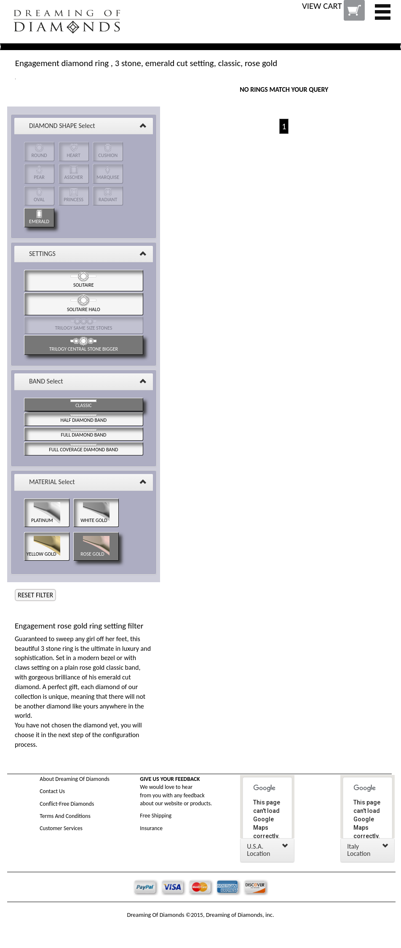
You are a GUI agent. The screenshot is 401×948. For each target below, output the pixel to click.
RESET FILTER (35, 595)
